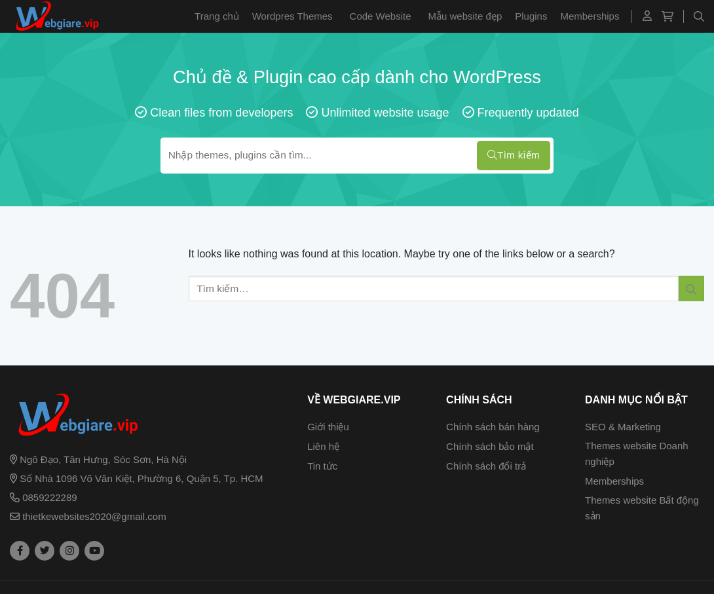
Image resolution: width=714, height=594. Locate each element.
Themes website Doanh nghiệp (636, 453)
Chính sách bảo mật (490, 446)
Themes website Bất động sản (642, 507)
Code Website (380, 16)
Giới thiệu (328, 426)
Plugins (531, 16)
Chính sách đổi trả (486, 466)
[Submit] (691, 288)
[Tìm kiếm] (699, 16)
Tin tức (322, 466)
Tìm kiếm (513, 155)
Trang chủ (217, 16)
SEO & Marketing (623, 426)
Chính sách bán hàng (493, 426)
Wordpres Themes (292, 16)
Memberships (589, 16)
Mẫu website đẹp (465, 16)
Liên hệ (323, 446)
